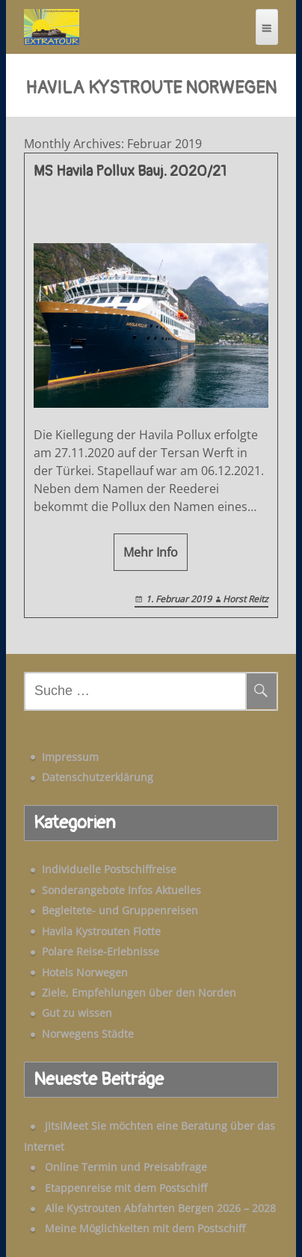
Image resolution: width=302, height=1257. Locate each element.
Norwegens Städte (88, 1034)
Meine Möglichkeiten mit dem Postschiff (145, 1228)
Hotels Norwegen (85, 972)
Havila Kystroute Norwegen (151, 88)
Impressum (70, 757)
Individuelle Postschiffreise (109, 869)
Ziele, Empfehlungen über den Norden (139, 992)
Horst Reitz (245, 599)
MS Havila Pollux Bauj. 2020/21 (130, 171)
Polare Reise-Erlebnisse (100, 951)
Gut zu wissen (77, 1013)
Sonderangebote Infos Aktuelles (121, 890)
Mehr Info (150, 552)
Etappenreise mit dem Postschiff (126, 1188)
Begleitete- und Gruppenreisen (120, 910)
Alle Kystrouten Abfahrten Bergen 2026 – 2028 (160, 1208)
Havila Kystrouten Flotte (101, 931)
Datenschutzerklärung (97, 777)
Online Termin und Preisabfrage (126, 1167)
